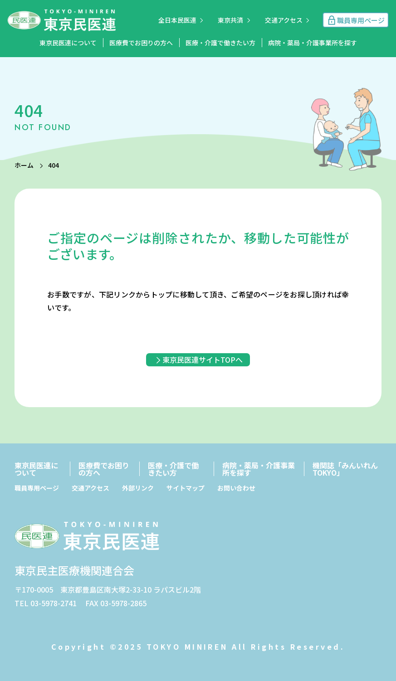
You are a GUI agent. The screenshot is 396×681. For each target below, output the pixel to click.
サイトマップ (185, 487)
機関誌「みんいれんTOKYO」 (345, 469)
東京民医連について (68, 42)
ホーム (24, 165)
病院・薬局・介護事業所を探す (312, 42)
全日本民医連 (177, 19)
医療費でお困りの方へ (141, 42)
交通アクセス (284, 19)
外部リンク (138, 487)
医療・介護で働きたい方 (220, 42)
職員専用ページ (37, 487)
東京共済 (230, 19)
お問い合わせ (236, 487)
